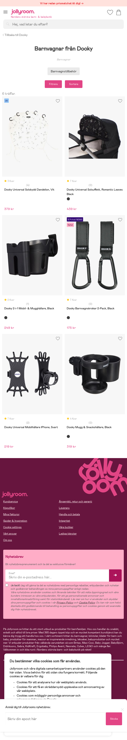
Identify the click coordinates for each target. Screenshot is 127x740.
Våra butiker (66, 527)
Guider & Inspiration (15, 521)
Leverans (64, 508)
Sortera (73, 84)
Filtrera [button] (53, 84)
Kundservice (10, 501)
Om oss (7, 540)
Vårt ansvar (10, 533)
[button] (5, 11)
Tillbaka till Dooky (15, 35)
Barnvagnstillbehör (63, 71)
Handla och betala (69, 514)
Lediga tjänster (68, 533)
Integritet (64, 521)
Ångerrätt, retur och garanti (75, 501)
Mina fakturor (11, 514)
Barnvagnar (63, 59)
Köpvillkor (9, 508)
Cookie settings (12, 527)
